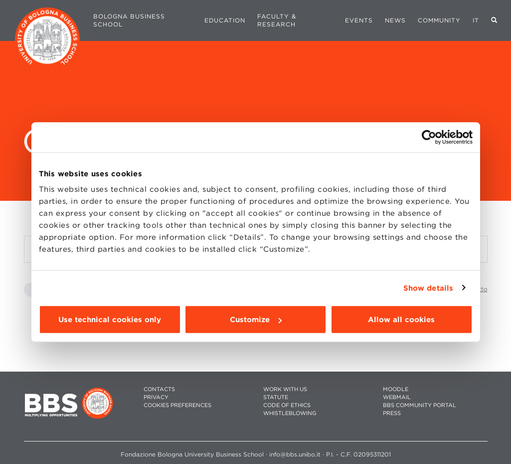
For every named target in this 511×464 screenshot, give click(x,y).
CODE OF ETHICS (287, 405)
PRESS (392, 413)
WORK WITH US (285, 389)
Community (439, 20)
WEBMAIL (397, 397)
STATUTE (275, 397)
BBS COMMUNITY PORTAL (419, 405)
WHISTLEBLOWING (290, 413)
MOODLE (395, 389)
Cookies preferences (177, 405)
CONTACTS (159, 389)
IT (476, 20)
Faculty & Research (276, 20)
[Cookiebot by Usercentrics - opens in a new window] (429, 136)
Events (359, 20)
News (395, 20)
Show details (428, 287)
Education (224, 20)
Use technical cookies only (109, 319)
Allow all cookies (401, 319)
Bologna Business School (129, 20)
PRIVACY (156, 397)
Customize (256, 319)
